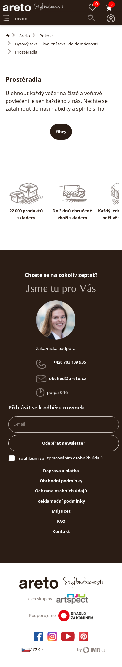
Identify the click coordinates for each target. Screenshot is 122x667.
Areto (24, 36)
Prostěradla (26, 52)
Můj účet (61, 511)
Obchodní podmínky (61, 481)
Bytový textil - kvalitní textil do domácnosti (56, 44)
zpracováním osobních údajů (75, 458)
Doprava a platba (61, 470)
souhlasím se (31, 458)
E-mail (19, 424)
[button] (111, 18)
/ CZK (32, 650)
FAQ (61, 521)
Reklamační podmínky (61, 501)
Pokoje (46, 36)
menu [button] (15, 18)
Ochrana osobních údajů (61, 491)
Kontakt (61, 531)
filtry (61, 131)
